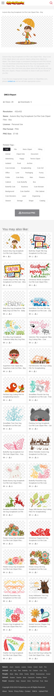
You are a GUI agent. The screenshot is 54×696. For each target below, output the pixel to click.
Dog (45, 670)
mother (32, 674)
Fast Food (35, 681)
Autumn (17, 667)
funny (41, 173)
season (8, 201)
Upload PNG (43, 691)
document (34, 154)
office (7, 173)
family (26, 674)
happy (21, 159)
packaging (29, 173)
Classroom (31, 677)
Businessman (40, 674)
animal (7, 154)
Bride (21, 674)
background (9, 191)
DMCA (34, 691)
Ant (11, 670)
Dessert (23, 681)
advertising (9, 159)
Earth (41, 667)
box (34, 182)
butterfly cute (10, 187)
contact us (11, 81)
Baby (16, 674)
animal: (5, 670)
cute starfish (25, 191)
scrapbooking (26, 168)
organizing (36, 196)
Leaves (23, 667)
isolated (8, 163)
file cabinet (40, 191)
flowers (42, 177)
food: (4, 681)
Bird (19, 670)
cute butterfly (22, 182)
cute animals (10, 168)
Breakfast (11, 681)
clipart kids (20, 154)
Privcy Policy (18, 691)
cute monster (39, 187)
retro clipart (27, 149)
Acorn (11, 667)
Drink (29, 681)
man (31, 177)
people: (5, 674)
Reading (38, 677)
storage (20, 201)
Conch (35, 667)
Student (12, 677)
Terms (10, 691)
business (24, 187)
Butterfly (25, 670)
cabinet (8, 182)
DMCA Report (10, 95)
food (19, 163)
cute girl (40, 168)
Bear (15, 670)
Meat (46, 681)
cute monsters (10, 196)
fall (6, 149)
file (15, 149)
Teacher (18, 677)
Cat (30, 670)
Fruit (41, 681)
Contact (27, 691)
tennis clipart (35, 159)
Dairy (17, 681)
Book (24, 677)
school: (5, 677)
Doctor (48, 674)
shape (31, 201)
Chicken (35, 670)
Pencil (45, 677)
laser (24, 196)
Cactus (30, 667)
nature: (5, 667)
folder (7, 177)
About (4, 691)
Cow (41, 670)
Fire (45, 667)
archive (29, 163)
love (17, 173)
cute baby (20, 177)
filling (40, 149)
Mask (11, 674)
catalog (42, 201)
